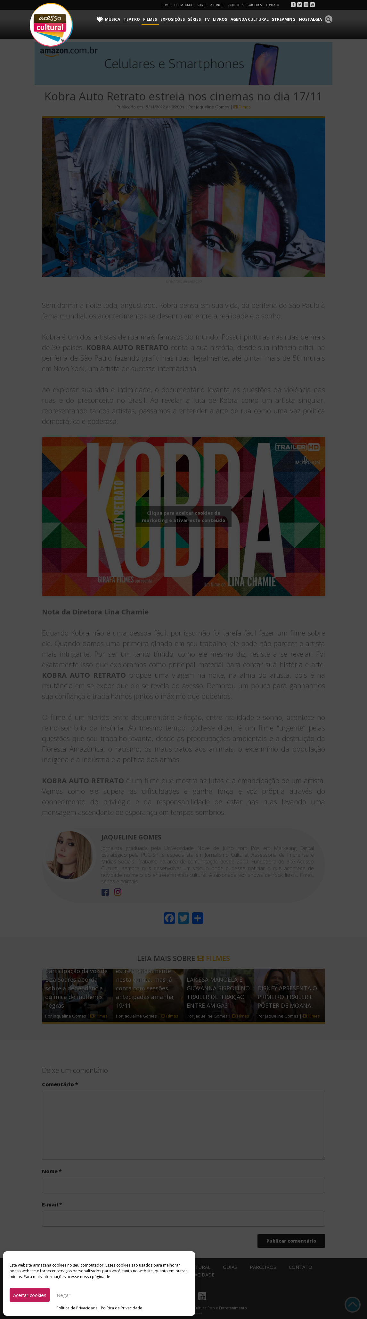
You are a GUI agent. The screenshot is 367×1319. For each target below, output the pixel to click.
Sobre (202, 5)
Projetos (236, 5)
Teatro (135, 19)
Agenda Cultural (251, 19)
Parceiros (255, 5)
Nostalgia (310, 19)
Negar (63, 1295)
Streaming (284, 19)
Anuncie (216, 5)
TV (208, 19)
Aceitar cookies (29, 1295)
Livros (222, 19)
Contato (272, 5)
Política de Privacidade (77, 1308)
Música (116, 19)
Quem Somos (184, 5)
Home (165, 5)
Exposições (175, 19)
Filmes (152, 19)
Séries (196, 19)
